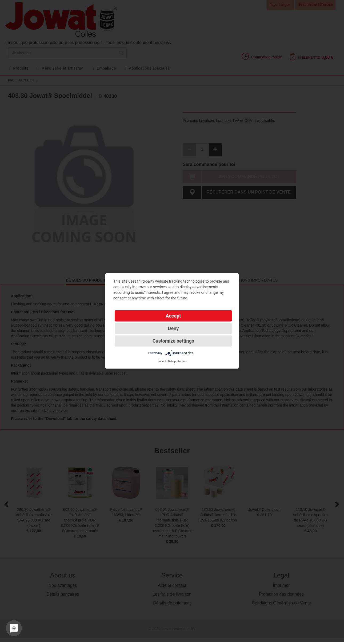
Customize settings (173, 341)
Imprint (162, 361)
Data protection (177, 361)
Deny (173, 328)
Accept (173, 316)
